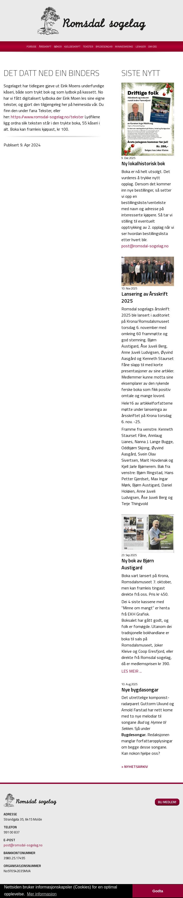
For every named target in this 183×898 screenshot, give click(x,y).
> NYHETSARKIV (134, 766)
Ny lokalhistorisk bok (143, 163)
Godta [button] (157, 891)
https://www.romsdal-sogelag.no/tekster (47, 117)
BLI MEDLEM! (167, 802)
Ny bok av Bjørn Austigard (137, 564)
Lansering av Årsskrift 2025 (144, 297)
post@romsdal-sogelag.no (145, 246)
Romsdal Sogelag (91, 20)
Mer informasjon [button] (42, 894)
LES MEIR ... (131, 671)
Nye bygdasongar (140, 689)
